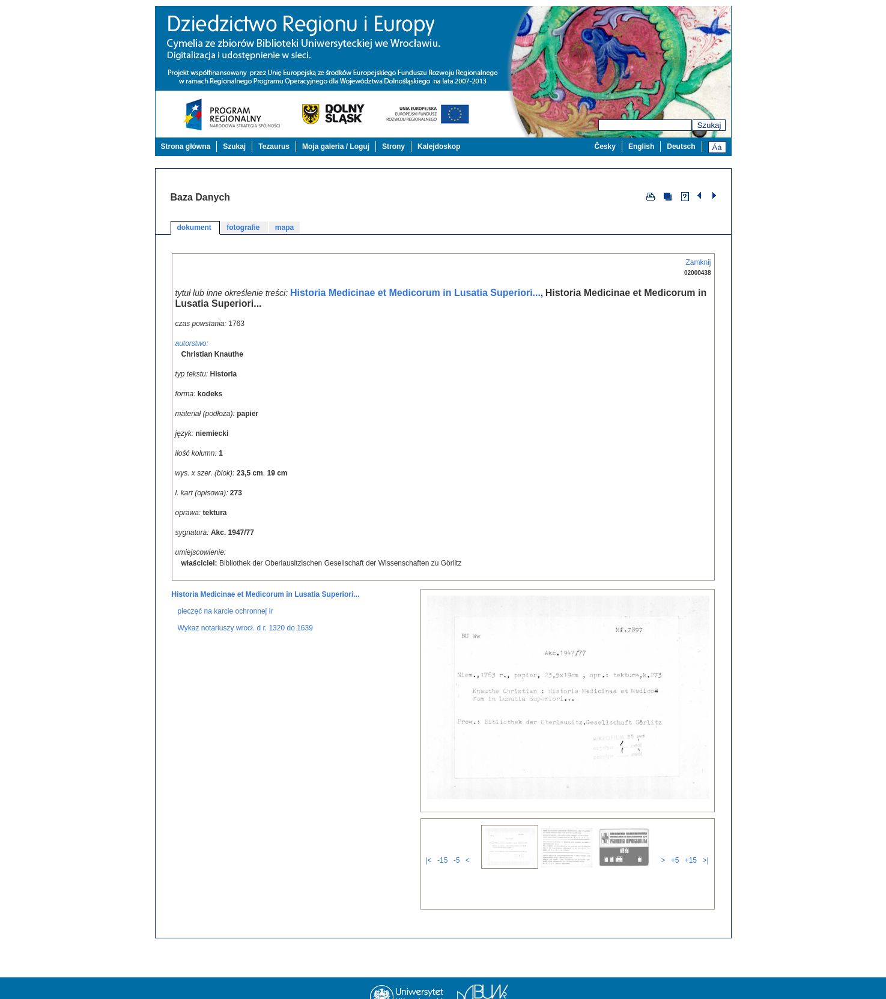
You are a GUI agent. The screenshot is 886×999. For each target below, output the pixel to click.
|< (429, 852)
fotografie (244, 227)
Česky (605, 146)
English (641, 146)
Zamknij (698, 262)
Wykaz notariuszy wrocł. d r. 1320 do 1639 (245, 620)
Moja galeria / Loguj (335, 146)
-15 (442, 852)
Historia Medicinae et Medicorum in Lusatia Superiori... (415, 293)
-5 (457, 852)
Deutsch (681, 146)
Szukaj (709, 125)
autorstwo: (191, 343)
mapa (284, 227)
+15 (691, 852)
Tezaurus (274, 146)
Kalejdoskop (438, 146)
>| (705, 852)
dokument (195, 227)
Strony (393, 146)
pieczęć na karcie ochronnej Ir (225, 603)
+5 (675, 852)
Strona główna (186, 146)
